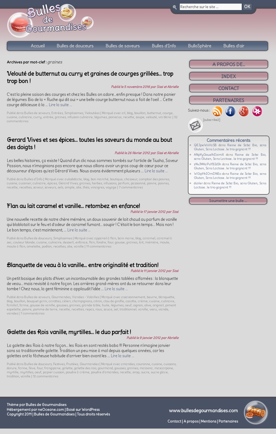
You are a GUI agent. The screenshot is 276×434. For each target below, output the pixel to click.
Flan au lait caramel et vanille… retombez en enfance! (73, 206)
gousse (120, 242)
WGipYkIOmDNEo (207, 174)
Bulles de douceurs (75, 45)
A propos (191, 421)
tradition (13, 376)
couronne (143, 364)
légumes (100, 117)
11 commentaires (98, 246)
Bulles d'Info (33, 179)
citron (98, 301)
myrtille (12, 372)
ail (123, 113)
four (110, 242)
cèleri (66, 301)
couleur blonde (24, 242)
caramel (149, 238)
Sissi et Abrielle (167, 87)
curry (37, 117)
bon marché (99, 179)
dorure (12, 368)
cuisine (12, 117)
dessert (68, 242)
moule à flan (16, 246)
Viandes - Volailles (85, 297)
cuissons (170, 364)
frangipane (52, 368)
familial (12, 305)
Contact (174, 421)
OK (247, 6)
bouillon (139, 113)
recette (128, 117)
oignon (138, 305)
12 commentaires (45, 376)
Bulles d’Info (164, 45)
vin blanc (165, 117)
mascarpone (163, 368)
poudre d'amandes (104, 372)
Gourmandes (60, 297)
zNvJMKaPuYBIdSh (207, 164)
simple (70, 187)
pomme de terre (45, 309)
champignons (82, 301)
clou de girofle (114, 301)
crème (143, 301)
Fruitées (72, 364)
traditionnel (128, 309)
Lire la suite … (60, 104)
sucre (145, 372)
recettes (25, 187)
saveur (38, 187)
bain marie (126, 238)
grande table (91, 305)
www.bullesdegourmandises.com (203, 411)
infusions (110, 183)
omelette (33, 246)
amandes (128, 364)
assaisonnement (133, 297)
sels (60, 187)
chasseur (130, 179)
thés (86, 187)
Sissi (175, 212)
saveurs (50, 187)
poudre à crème (77, 372)
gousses (62, 305)
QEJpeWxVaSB (205, 145)
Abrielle (172, 338)
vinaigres (97, 187)
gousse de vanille (42, 305)
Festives (59, 364)
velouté (151, 117)
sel (116, 309)
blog (130, 113)
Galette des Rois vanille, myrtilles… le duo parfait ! (69, 332)
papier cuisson (53, 372)
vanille (79, 246)
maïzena (146, 368)
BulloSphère (199, 45)
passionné (138, 183)
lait (141, 242)
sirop (135, 372)
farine (24, 305)
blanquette (166, 297)
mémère (151, 242)
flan (92, 242)
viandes (12, 313)
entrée (48, 117)
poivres (163, 183)
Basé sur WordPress (83, 409)
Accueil (38, 45)
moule (164, 242)
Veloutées (92, 113)
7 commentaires (131, 187)
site (78, 187)
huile (105, 305)
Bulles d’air (233, 45)
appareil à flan (105, 238)
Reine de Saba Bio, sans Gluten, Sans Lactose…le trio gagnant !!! (230, 147)
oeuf (128, 305)
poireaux (115, 117)
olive (147, 305)
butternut (154, 113)
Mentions (208, 421)
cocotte (131, 301)
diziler (198, 183)
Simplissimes (73, 113)
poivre (151, 183)
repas (89, 309)
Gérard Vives (68, 183)
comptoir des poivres (154, 179)
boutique (116, 179)
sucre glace (159, 372)
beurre (152, 297)
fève (32, 368)
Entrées (57, 113)
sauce (108, 309)
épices (52, 183)
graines (60, 117)
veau (153, 309)
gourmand (105, 368)
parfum (123, 183)
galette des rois (85, 368)
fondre (101, 242)
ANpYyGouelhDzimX (209, 154)
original (158, 305)
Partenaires (228, 421)
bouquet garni (37, 301)
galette (67, 368)
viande (163, 309)
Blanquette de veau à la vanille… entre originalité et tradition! (83, 265)
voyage (111, 187)
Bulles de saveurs (123, 45)
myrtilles (26, 372)
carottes (55, 301)
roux (98, 309)
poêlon (47, 246)
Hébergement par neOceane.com (35, 409)
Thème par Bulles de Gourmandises (36, 404)
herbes (97, 183)
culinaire (25, 117)
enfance (81, 242)
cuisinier (25, 183)
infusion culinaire (80, 117)
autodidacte (73, 179)
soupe (140, 117)
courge (168, 113)
